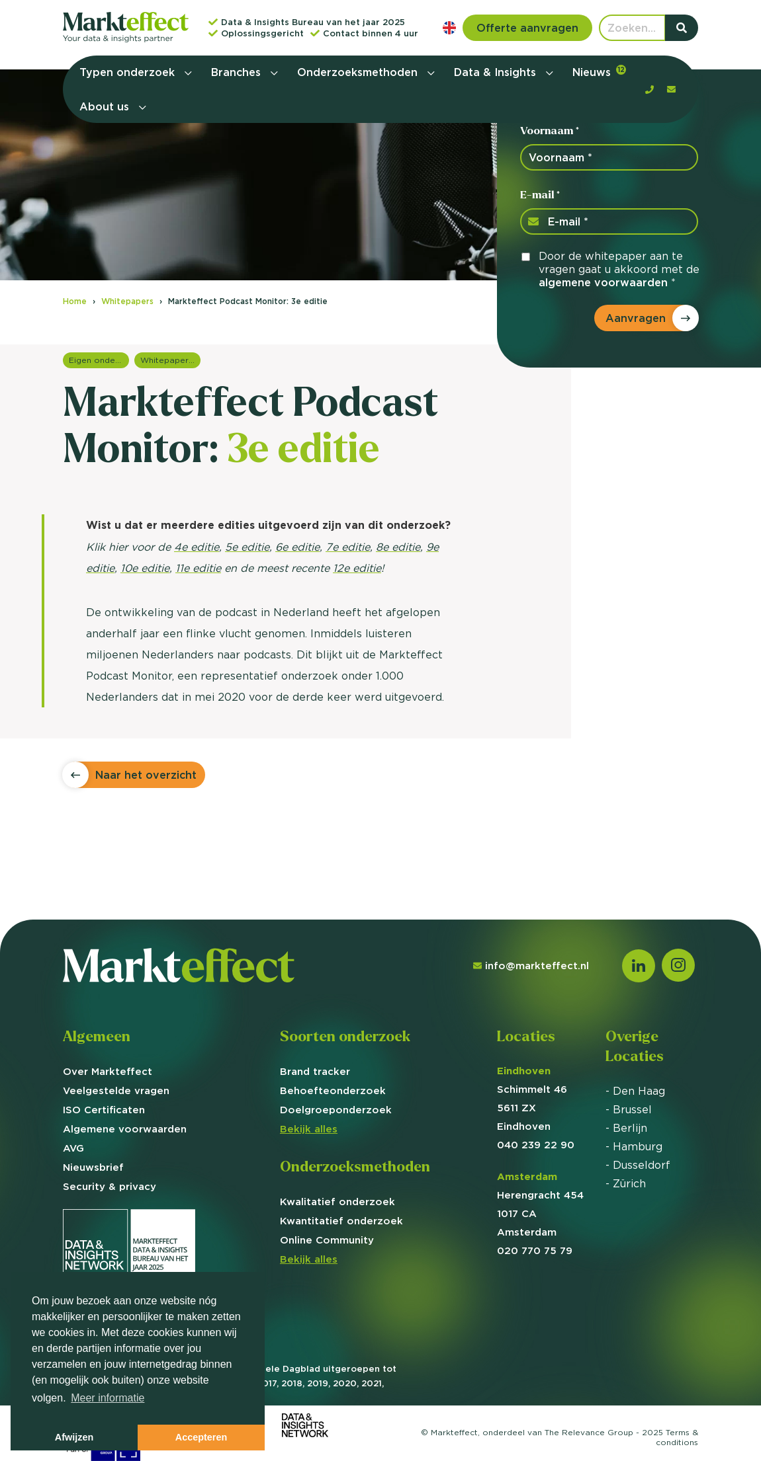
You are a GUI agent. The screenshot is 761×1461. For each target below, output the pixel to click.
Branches (237, 72)
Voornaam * (549, 131)
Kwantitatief (341, 1220)
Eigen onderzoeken (99, 360)
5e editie (247, 546)
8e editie (398, 546)
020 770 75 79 (534, 1250)
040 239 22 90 (535, 1144)
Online (327, 1240)
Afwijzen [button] (74, 1437)
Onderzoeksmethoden (359, 72)
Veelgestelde (116, 1090)
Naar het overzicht (146, 774)
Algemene (125, 1129)
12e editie (357, 567)
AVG (73, 1148)
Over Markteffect (107, 1071)
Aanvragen (635, 318)
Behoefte (333, 1090)
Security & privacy (109, 1186)
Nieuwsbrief (93, 1167)
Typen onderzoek (128, 72)
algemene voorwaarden (603, 282)
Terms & (677, 1437)
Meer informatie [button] (107, 1397)
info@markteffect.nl (531, 965)
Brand (315, 1071)
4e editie (196, 546)
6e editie (297, 546)
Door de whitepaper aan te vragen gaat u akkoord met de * (619, 269)
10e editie (144, 567)
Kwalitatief (337, 1201)
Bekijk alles (308, 1129)
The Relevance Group (589, 1432)
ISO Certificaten (104, 1109)
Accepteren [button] (201, 1437)
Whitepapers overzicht (170, 360)
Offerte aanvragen (527, 27)
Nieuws (599, 72)
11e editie (198, 567)
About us (105, 106)
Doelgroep (336, 1109)
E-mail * (540, 195)
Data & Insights (496, 72)
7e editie (348, 546)
